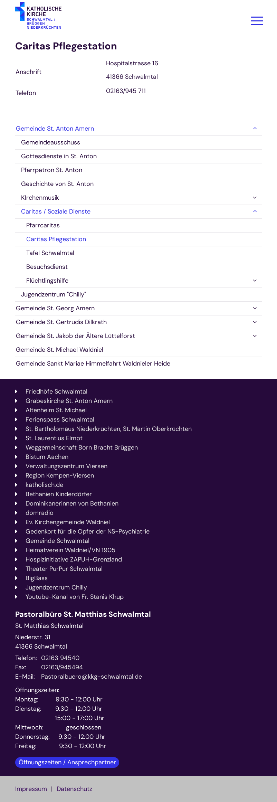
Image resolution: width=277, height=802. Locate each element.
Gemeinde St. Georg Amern (55, 308)
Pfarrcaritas (43, 225)
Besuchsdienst (47, 267)
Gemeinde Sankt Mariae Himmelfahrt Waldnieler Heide (93, 363)
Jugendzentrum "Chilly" (53, 294)
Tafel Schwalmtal (50, 253)
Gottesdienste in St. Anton (59, 156)
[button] (255, 128)
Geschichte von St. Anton (57, 184)
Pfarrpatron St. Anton (51, 170)
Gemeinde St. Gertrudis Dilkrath (61, 322)
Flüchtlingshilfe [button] (47, 280)
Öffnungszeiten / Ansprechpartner (67, 762)
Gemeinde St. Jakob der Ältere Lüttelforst (75, 336)
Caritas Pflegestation (66, 46)
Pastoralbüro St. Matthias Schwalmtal (83, 614)
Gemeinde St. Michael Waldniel (59, 350)
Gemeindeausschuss (50, 142)
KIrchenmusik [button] (40, 198)
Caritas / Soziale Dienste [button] (55, 211)
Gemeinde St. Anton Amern (55, 128)
